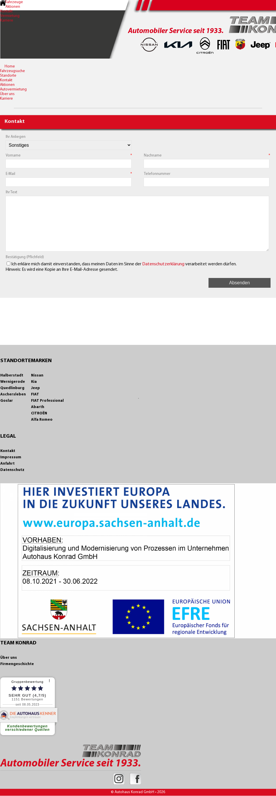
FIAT (35, 394)
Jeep (35, 388)
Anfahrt (7, 463)
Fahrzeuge (14, 2)
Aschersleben (13, 394)
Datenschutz (12, 470)
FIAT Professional (47, 401)
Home (10, 66)
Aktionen (12, 7)
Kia (34, 382)
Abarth (37, 407)
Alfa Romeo (42, 420)
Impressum (10, 457)
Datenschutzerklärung (163, 264)
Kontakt (6, 11)
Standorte (8, 76)
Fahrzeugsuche (12, 71)
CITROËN (39, 413)
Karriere (6, 20)
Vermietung (10, 16)
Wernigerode (12, 382)
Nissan (37, 375)
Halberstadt (11, 375)
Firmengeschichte (17, 664)
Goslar (6, 401)
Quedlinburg (12, 388)
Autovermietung (13, 89)
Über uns (7, 94)
